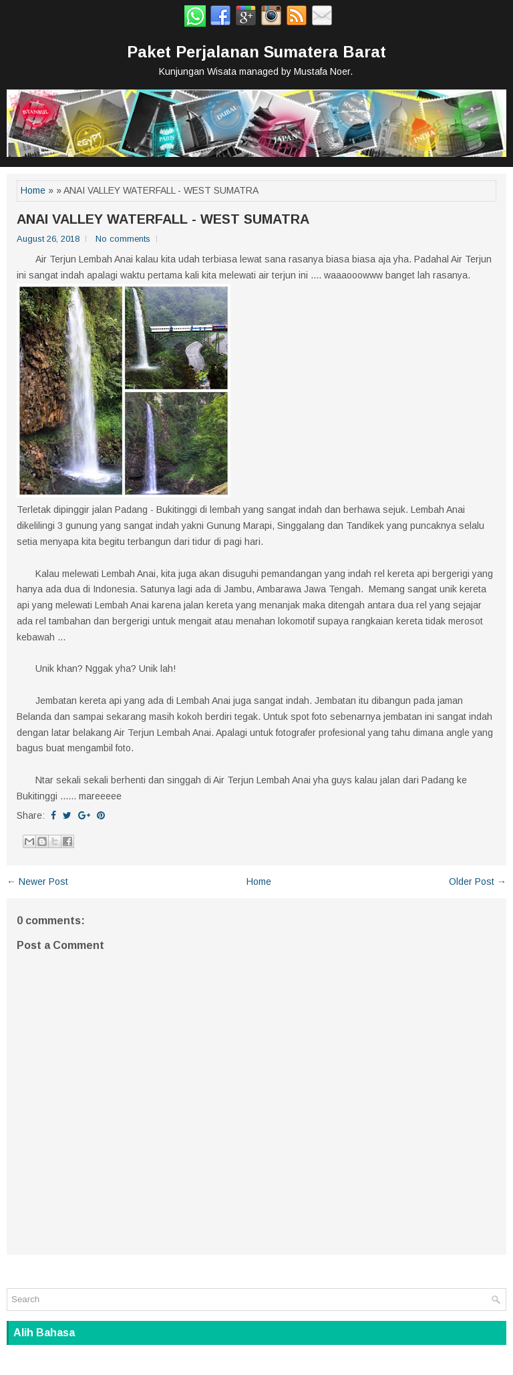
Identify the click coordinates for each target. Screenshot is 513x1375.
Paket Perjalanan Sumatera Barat (256, 52)
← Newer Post (37, 881)
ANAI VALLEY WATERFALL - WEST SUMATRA (163, 219)
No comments (123, 239)
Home (33, 190)
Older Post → (477, 881)
